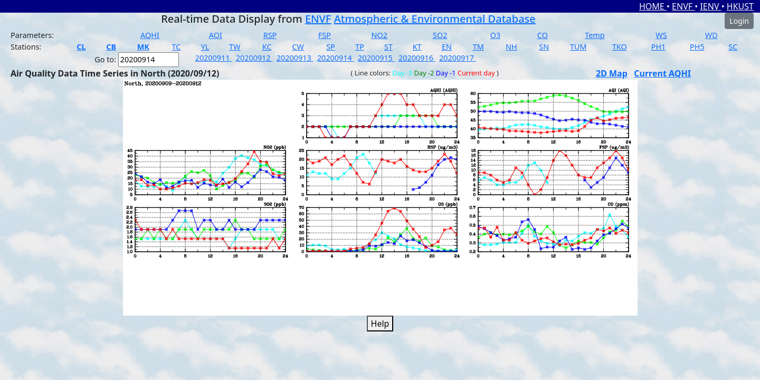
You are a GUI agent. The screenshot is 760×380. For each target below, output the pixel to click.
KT (417, 47)
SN (544, 47)
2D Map (612, 73)
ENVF (683, 6)
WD (711, 35)
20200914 (335, 58)
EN (447, 47)
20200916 (416, 58)
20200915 (376, 58)
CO (542, 35)
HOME (653, 6)
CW (297, 47)
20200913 (295, 58)
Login (739, 21)
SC (732, 47)
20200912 (254, 58)
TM (478, 47)
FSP (324, 35)
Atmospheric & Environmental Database (435, 19)
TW (234, 47)
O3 (495, 35)
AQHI (149, 35)
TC (176, 47)
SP (330, 47)
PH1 (658, 47)
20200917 (457, 58)
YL (205, 47)
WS (661, 35)
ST (388, 47)
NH (511, 47)
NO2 (379, 35)
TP (359, 47)
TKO (619, 47)
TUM (578, 47)
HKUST (740, 6)
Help (380, 323)
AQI (215, 35)
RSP (270, 35)
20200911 (213, 58)
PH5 (697, 47)
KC (267, 47)
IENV (710, 6)
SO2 (440, 35)
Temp (594, 35)
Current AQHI (662, 73)
